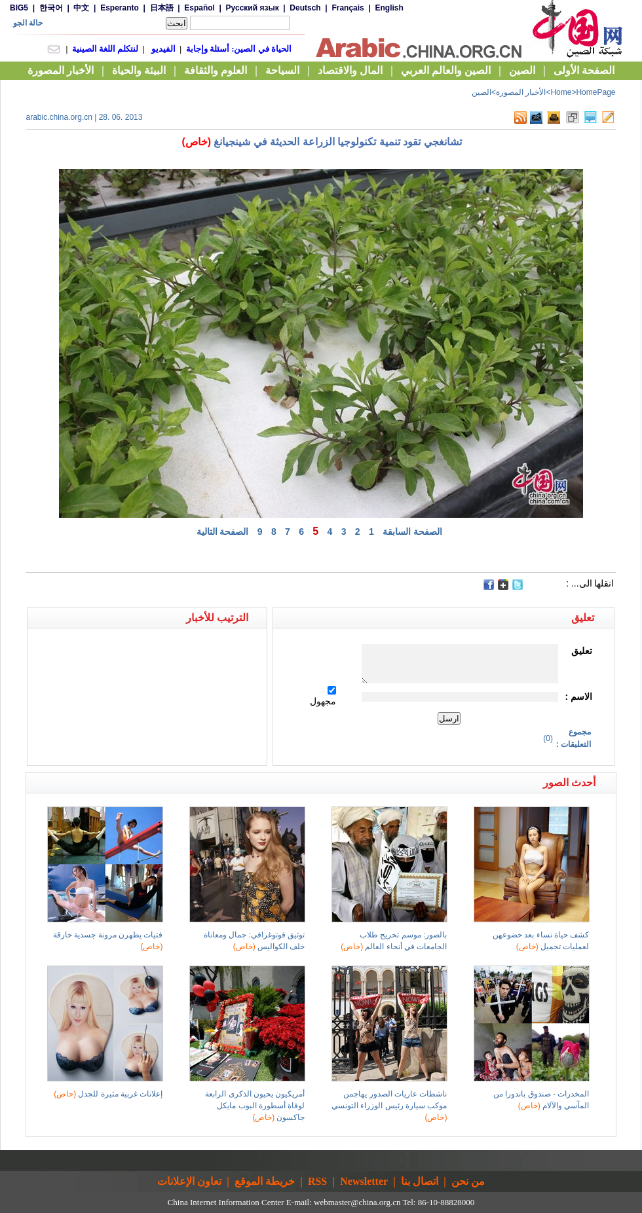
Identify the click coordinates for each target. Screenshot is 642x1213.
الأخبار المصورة (521, 92)
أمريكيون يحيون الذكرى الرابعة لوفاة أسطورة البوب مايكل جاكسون (255, 1105)
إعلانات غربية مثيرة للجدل (108, 1093)
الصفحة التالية (223, 531)
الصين (481, 92)
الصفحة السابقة (412, 531)
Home (560, 92)
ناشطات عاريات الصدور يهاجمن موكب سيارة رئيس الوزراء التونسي (389, 1105)
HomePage (595, 92)
